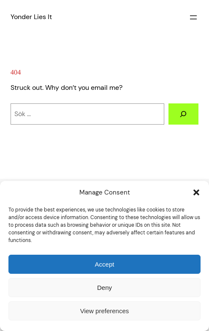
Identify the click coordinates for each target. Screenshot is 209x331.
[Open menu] (193, 17)
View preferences (104, 310)
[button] (196, 192)
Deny (104, 287)
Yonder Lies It (31, 16)
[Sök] (183, 114)
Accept (104, 264)
